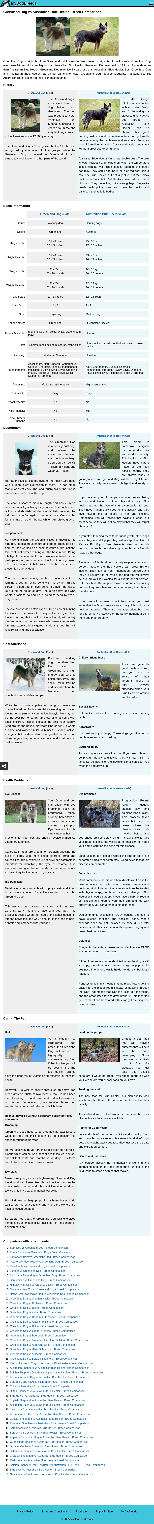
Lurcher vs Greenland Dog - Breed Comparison (37, 1270)
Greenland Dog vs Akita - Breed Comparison (36, 1312)
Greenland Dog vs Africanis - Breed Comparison (38, 1354)
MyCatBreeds (129, 1511)
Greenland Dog (36, 92)
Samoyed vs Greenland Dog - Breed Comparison (39, 1247)
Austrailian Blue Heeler (110, 92)
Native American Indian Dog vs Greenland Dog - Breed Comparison (49, 1294)
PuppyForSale (104, 1511)
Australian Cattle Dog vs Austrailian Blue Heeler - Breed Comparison (50, 1377)
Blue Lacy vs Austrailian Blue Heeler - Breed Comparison (43, 1469)
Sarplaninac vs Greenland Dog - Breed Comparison (40, 1280)
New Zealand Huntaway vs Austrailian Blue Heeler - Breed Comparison (51, 1474)
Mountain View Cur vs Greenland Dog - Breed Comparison (44, 1289)
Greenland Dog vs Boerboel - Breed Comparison (38, 1335)
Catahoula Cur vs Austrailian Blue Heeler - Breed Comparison (46, 1409)
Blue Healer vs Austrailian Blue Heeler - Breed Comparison (44, 1395)
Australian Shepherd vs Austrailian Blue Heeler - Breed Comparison (49, 1368)
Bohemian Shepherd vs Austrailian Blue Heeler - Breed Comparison (50, 1451)
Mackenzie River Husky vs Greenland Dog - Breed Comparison (47, 1261)
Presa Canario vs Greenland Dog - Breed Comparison (41, 1252)
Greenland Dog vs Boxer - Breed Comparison (36, 1307)
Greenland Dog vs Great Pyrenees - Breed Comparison (42, 1331)
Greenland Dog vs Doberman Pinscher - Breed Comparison (45, 1317)
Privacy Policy (25, 1511)
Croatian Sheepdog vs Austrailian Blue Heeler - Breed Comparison (49, 1455)
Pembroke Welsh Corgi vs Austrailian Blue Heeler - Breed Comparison (51, 1363)
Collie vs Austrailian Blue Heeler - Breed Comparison (41, 1386)
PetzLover (82, 1511)
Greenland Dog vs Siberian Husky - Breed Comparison (42, 1298)
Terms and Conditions (54, 1511)
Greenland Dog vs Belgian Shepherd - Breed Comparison (44, 1358)
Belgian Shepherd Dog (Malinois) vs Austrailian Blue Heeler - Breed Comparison (57, 1372)
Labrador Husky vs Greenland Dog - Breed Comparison (42, 1257)
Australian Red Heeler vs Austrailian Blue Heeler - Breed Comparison (50, 1414)
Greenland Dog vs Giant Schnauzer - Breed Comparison (43, 1349)
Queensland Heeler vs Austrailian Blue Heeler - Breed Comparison (49, 1441)
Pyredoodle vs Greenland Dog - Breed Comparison (40, 1266)
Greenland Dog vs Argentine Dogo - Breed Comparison (42, 1344)
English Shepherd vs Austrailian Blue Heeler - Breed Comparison (48, 1400)
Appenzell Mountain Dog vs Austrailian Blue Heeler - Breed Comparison (52, 1437)
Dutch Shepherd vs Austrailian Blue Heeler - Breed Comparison (47, 1391)
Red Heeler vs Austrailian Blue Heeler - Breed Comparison (44, 1460)
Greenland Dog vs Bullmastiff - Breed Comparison (39, 1326)
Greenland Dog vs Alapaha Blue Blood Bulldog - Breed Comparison (49, 1340)
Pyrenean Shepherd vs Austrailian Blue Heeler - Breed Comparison (49, 1423)
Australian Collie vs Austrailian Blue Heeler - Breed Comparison (47, 1404)
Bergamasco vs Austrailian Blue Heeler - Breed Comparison (45, 1428)
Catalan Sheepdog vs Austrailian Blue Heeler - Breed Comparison (48, 1418)
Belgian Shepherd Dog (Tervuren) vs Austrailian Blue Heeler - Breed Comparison (57, 1465)
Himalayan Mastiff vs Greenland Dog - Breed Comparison (44, 1284)
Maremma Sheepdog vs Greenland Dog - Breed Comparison (45, 1275)
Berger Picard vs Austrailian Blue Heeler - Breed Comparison (46, 1432)
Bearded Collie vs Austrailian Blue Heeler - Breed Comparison (46, 1381)
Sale (49, 92)
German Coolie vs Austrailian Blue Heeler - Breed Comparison (46, 1446)
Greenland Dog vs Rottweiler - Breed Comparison (39, 1303)
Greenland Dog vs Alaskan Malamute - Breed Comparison (44, 1321)
